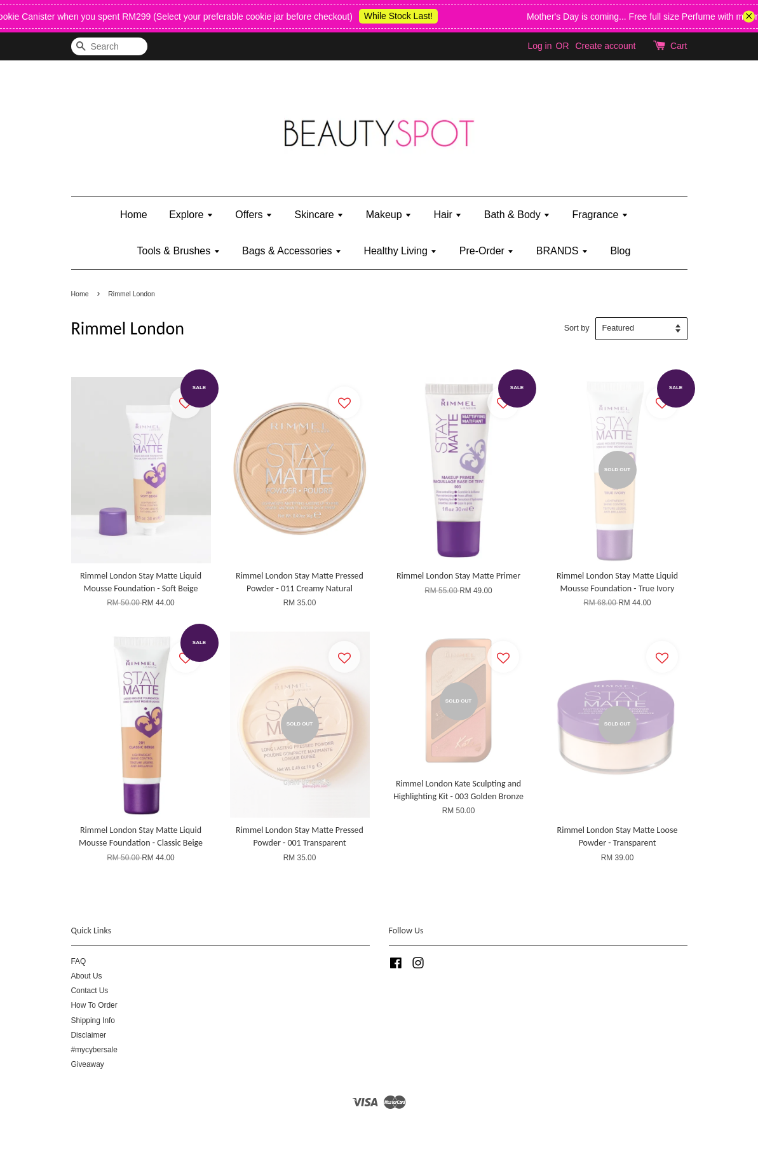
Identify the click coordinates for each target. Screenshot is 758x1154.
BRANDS (562, 250)
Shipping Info (93, 1020)
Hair (448, 214)
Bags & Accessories (292, 250)
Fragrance (600, 214)
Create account (605, 46)
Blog (620, 250)
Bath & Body (517, 214)
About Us (86, 976)
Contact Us (90, 990)
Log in (539, 46)
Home (133, 214)
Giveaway (87, 1064)
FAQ (78, 961)
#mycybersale (94, 1049)
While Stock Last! (408, 16)
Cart (678, 46)
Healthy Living (400, 250)
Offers (254, 214)
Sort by (577, 328)
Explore (191, 214)
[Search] (109, 47)
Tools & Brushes (178, 250)
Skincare (319, 214)
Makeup (389, 214)
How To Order (94, 1005)
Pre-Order (487, 250)
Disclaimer (89, 1035)
